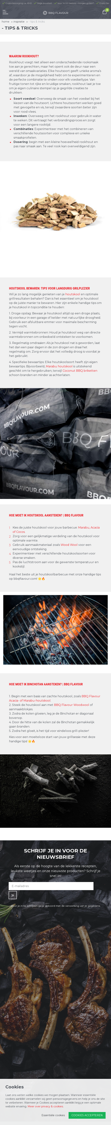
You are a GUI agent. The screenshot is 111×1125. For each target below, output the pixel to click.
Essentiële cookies (53, 1115)
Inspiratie (19, 21)
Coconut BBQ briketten (80, 370)
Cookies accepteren (87, 1115)
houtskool (73, 294)
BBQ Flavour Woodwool (71, 705)
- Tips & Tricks (37, 21)
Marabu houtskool (59, 366)
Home (5, 21)
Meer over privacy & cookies (45, 1106)
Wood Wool (69, 545)
